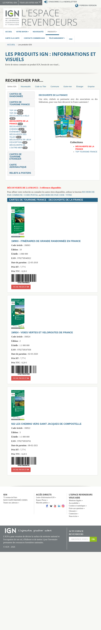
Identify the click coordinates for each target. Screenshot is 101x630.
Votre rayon (22, 32)
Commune (54, 86)
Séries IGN (11, 86)
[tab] (21, 95)
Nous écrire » (74, 516)
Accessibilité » (74, 503)
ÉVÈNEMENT (15, 132)
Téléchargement (57, 38)
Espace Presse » (42, 500)
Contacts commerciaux (34, 38)
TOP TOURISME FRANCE (86, 152)
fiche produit (21, 287)
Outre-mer (67, 86)
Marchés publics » (43, 503)
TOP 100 (13, 110)
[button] (16, 95)
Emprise (91, 86)
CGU (70, 39)
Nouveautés (38, 32)
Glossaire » (73, 511)
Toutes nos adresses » (11, 503)
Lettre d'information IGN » (46, 497)
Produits (52, 32)
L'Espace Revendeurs (49, 17)
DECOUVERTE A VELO (19, 116)
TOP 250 (13, 113)
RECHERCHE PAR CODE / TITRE (56, 195)
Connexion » (73, 514)
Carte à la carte (12, 38)
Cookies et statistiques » (78, 506)
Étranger (79, 86)
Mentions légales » (76, 500)
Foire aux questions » (77, 508)
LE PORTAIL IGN (10, 3)
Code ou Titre (40, 86)
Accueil (8, 32)
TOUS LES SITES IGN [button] (30, 3)
